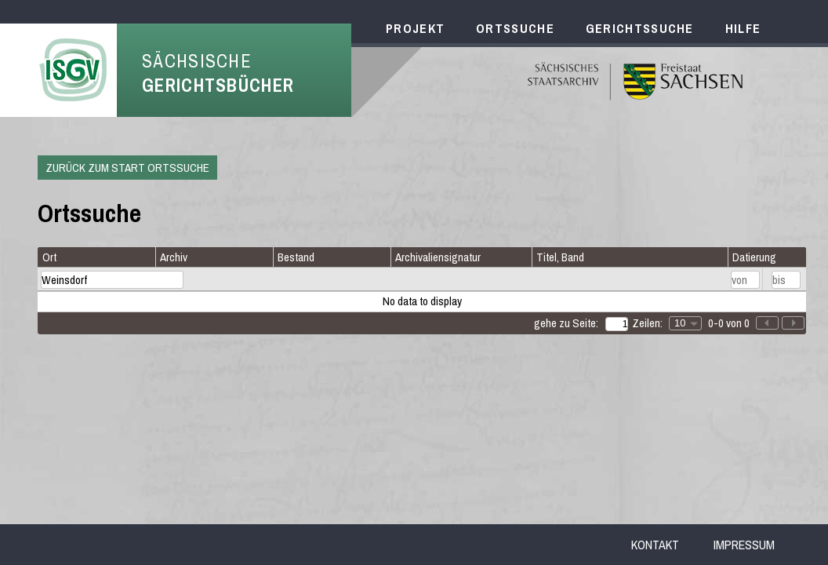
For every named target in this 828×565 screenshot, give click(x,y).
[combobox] (685, 323)
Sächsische (218, 73)
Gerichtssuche (640, 28)
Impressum (744, 544)
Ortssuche (515, 28)
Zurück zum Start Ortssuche (127, 167)
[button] (793, 323)
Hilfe (743, 28)
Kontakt (655, 544)
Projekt (415, 28)
